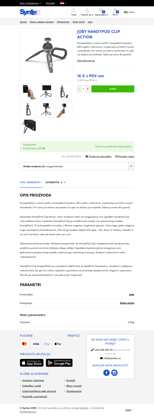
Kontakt (50, 3)
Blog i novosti (74, 385)
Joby (90, 21)
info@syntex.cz (112, 358)
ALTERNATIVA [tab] (55, 182)
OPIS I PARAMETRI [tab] (31, 182)
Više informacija (86, 60)
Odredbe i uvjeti (31, 385)
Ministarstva (63, 21)
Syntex (23, 21)
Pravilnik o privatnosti (34, 396)
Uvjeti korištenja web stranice (39, 391)
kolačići (84, 408)
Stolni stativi (79, 21)
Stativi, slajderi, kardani (42, 21)
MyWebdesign (28, 411)
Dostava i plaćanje (33, 380)
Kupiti (112, 89)
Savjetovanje (73, 391)
